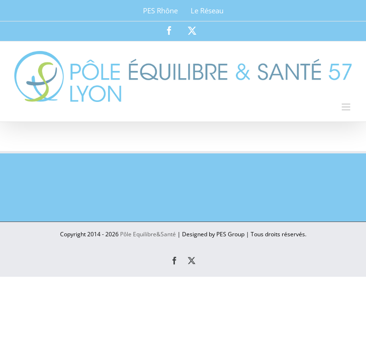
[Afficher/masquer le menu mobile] (347, 107)
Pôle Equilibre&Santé (148, 234)
